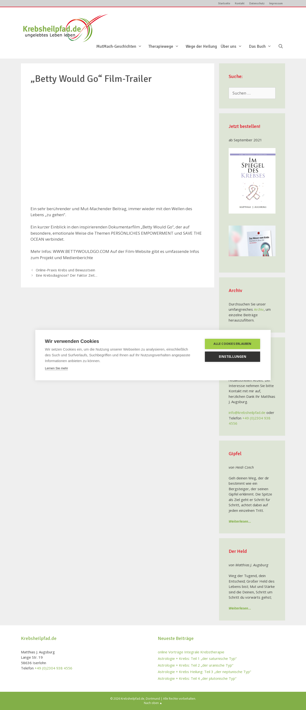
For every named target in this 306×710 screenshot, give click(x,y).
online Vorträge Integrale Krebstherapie (191, 652)
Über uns (234, 46)
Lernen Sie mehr (56, 368)
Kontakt (240, 3)
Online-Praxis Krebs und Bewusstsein (65, 270)
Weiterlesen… (240, 521)
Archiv (259, 309)
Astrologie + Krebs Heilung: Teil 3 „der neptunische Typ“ (204, 671)
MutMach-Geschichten (121, 46)
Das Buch (262, 46)
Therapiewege (166, 46)
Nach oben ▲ (153, 703)
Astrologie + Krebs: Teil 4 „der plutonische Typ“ (197, 678)
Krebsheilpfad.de (132, 699)
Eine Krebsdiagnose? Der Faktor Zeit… (66, 275)
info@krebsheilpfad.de (247, 412)
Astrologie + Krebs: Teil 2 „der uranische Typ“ (195, 665)
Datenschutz (256, 3)
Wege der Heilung (201, 46)
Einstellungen (232, 356)
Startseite (224, 3)
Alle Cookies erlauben (232, 344)
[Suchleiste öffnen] (280, 46)
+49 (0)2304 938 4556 (53, 668)
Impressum (276, 3)
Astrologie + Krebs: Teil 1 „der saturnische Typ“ (197, 658)
